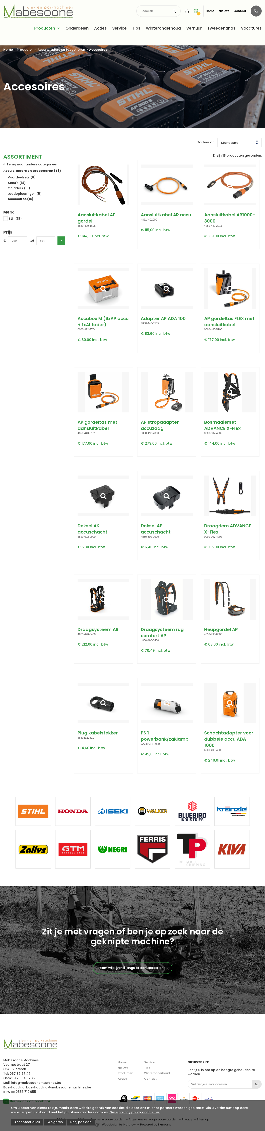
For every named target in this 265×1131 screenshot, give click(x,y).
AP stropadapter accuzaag (160, 425)
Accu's (17, 183)
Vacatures (251, 28)
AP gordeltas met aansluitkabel (97, 425)
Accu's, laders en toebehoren (61, 50)
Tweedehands (221, 28)
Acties (100, 28)
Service (119, 28)
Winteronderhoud (163, 28)
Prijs (7, 232)
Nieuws (224, 11)
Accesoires (98, 50)
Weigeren (55, 1122)
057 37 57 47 (20, 1073)
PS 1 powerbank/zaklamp (165, 736)
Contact (240, 11)
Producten (44, 28)
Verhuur (194, 28)
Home (210, 11)
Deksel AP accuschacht (156, 529)
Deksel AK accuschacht (92, 529)
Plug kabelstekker (98, 733)
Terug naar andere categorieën (32, 164)
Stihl (12, 218)
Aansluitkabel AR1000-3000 (229, 218)
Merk (8, 212)
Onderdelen (77, 28)
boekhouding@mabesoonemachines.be (58, 1087)
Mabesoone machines (30, 1043)
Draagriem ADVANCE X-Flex (227, 529)
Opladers (19, 188)
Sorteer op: (206, 142)
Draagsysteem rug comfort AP (162, 632)
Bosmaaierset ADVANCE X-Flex (222, 425)
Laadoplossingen (25, 193)
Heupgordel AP (221, 629)
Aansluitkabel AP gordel (97, 218)
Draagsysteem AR (98, 629)
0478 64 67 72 (23, 1078)
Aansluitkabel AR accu (166, 215)
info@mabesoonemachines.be (36, 1082)
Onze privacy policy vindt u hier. (134, 1112)
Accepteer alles (27, 1122)
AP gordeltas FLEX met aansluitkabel (229, 321)
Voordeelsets (22, 177)
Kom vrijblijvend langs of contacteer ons (132, 968)
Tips (136, 28)
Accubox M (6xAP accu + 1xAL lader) (103, 321)
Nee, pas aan (81, 1122)
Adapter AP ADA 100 (163, 318)
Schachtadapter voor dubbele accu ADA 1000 (228, 739)
